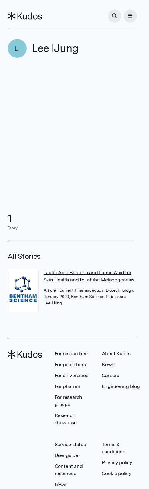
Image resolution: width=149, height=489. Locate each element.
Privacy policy (117, 462)
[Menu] (130, 16)
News (108, 364)
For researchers (72, 353)
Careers (110, 375)
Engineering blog (121, 386)
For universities (71, 375)
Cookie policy (116, 473)
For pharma (67, 386)
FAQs (60, 484)
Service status (70, 444)
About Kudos (116, 353)
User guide (66, 455)
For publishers (70, 364)
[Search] (114, 16)
